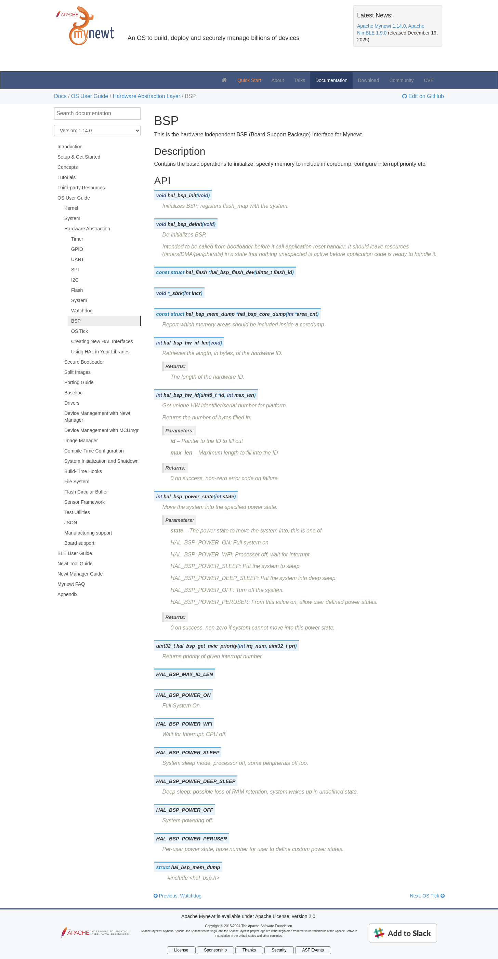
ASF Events (313, 950)
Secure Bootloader (84, 362)
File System (76, 481)
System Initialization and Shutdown (101, 461)
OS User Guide (89, 96)
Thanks (249, 950)
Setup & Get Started (78, 157)
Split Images (77, 372)
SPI (75, 269)
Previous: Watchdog (178, 896)
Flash (77, 290)
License (181, 950)
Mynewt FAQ (71, 584)
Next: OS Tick (427, 896)
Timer (77, 239)
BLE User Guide (74, 553)
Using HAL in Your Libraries (100, 351)
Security (279, 950)
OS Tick (79, 331)
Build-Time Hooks (83, 471)
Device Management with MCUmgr (101, 430)
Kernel (71, 208)
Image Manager (81, 440)
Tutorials (66, 177)
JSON (70, 522)
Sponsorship (215, 950)
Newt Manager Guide (80, 574)
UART (77, 259)
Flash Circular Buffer (86, 492)
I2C (75, 280)
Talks (299, 80)
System (72, 218)
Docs (60, 96)
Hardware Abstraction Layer (146, 96)
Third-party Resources (81, 187)
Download (368, 80)
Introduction (69, 146)
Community (401, 80)
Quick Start (249, 80)
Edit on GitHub (425, 96)
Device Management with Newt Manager (97, 416)
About (277, 80)
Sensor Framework (84, 502)
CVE (429, 80)
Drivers (71, 403)
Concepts (67, 167)
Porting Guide (79, 382)
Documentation (331, 80)
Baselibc (73, 392)
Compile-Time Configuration (94, 451)
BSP (76, 321)
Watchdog (82, 310)
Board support (79, 543)
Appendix (67, 594)
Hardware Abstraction (87, 228)
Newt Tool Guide (74, 563)
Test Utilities (77, 512)
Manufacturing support (88, 533)
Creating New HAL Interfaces (102, 341)
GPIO (77, 249)
